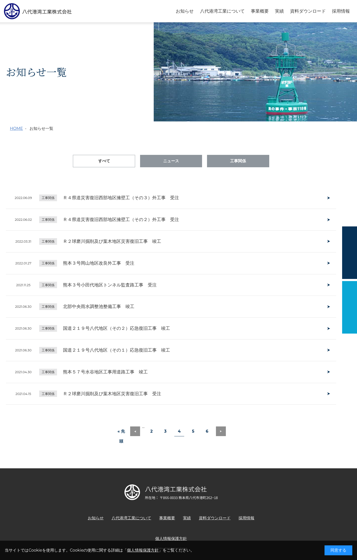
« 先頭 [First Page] (121, 432)
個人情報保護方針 (143, 550)
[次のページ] (221, 431)
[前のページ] (135, 431)
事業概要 (260, 11)
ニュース (171, 161)
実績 (279, 11)
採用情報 (341, 11)
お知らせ (185, 11)
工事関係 (238, 161)
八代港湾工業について (222, 11)
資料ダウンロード (308, 11)
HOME (16, 128)
